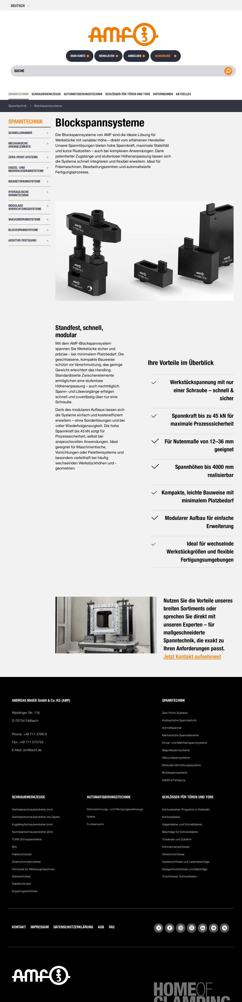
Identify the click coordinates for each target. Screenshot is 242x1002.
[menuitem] (19, 94)
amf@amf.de (32, 750)
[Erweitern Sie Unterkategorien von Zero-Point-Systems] (47, 157)
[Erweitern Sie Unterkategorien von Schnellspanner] (47, 133)
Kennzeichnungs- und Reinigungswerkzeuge (115, 809)
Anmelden (134, 56)
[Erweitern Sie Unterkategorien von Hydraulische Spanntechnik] (47, 192)
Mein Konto (78, 56)
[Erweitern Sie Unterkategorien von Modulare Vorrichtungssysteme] (47, 206)
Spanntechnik (17, 106)
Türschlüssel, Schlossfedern (179, 876)
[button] (20, 6)
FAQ (111, 927)
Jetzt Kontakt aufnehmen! (192, 656)
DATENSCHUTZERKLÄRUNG (73, 927)
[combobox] (123, 71)
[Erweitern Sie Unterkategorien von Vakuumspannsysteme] (47, 219)
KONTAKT (19, 927)
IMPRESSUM (40, 927)
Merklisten (106, 56)
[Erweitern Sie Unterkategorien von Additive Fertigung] (47, 240)
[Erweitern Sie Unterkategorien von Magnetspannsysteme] (47, 181)
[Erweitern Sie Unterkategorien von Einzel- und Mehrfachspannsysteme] (47, 168)
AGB (101, 927)
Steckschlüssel (21, 876)
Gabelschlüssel (21, 883)
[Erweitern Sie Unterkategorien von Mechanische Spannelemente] (47, 143)
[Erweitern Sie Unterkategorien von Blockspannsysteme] (47, 230)
